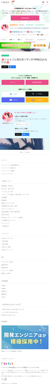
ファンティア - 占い (7, 173)
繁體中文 (4, 294)
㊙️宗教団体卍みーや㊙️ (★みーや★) (25, 32)
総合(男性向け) (14, 25)
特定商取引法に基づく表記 (9, 206)
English (3, 288)
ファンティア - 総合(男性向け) (10, 165)
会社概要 (4, 197)
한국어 (3, 297)
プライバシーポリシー (8, 209)
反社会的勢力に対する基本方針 (10, 211)
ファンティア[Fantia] (11, 383)
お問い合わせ (5, 214)
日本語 (3, 285)
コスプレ (21, 25)
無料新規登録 (25, 18)
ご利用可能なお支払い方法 (10, 304)
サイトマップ (5, 223)
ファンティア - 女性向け (8, 168)
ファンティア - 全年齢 (7, 171)
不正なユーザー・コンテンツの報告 (12, 217)
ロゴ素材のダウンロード (8, 220)
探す (2, 257)
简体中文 (4, 291)
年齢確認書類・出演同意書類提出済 (35, 25)
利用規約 (4, 200)
